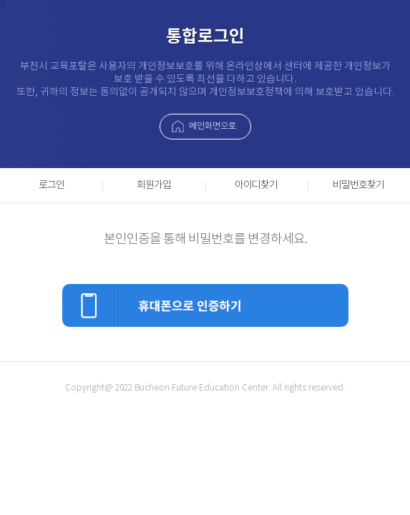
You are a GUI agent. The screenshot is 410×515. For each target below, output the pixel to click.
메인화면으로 (212, 126)
